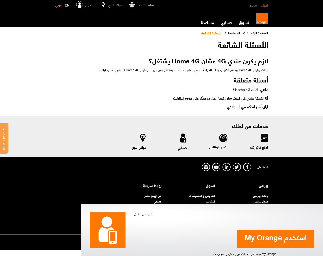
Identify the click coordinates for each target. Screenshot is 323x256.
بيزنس (253, 5)
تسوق (244, 22)
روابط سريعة (152, 185)
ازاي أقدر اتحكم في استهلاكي (247, 106)
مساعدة (207, 22)
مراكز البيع (139, 147)
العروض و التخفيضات (202, 195)
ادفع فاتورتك (259, 147)
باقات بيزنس (260, 195)
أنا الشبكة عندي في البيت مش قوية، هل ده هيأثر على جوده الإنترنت (220, 97)
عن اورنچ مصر (153, 195)
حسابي (226, 22)
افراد (264, 5)
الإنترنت (210, 201)
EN (67, 4)
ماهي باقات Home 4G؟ (250, 89)
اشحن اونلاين (218, 147)
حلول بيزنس (261, 201)
